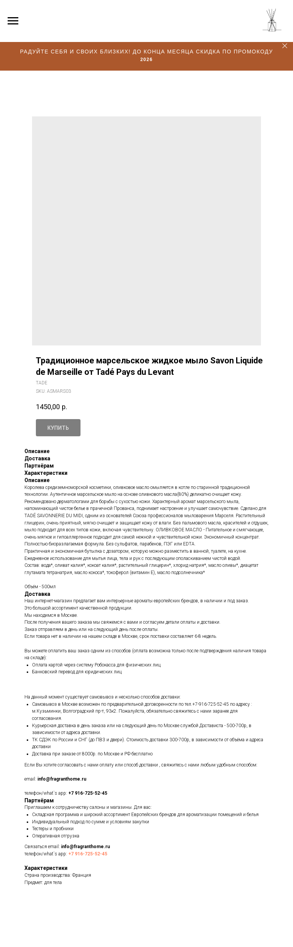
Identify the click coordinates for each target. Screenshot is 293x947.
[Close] (284, 46)
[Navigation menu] (13, 21)
